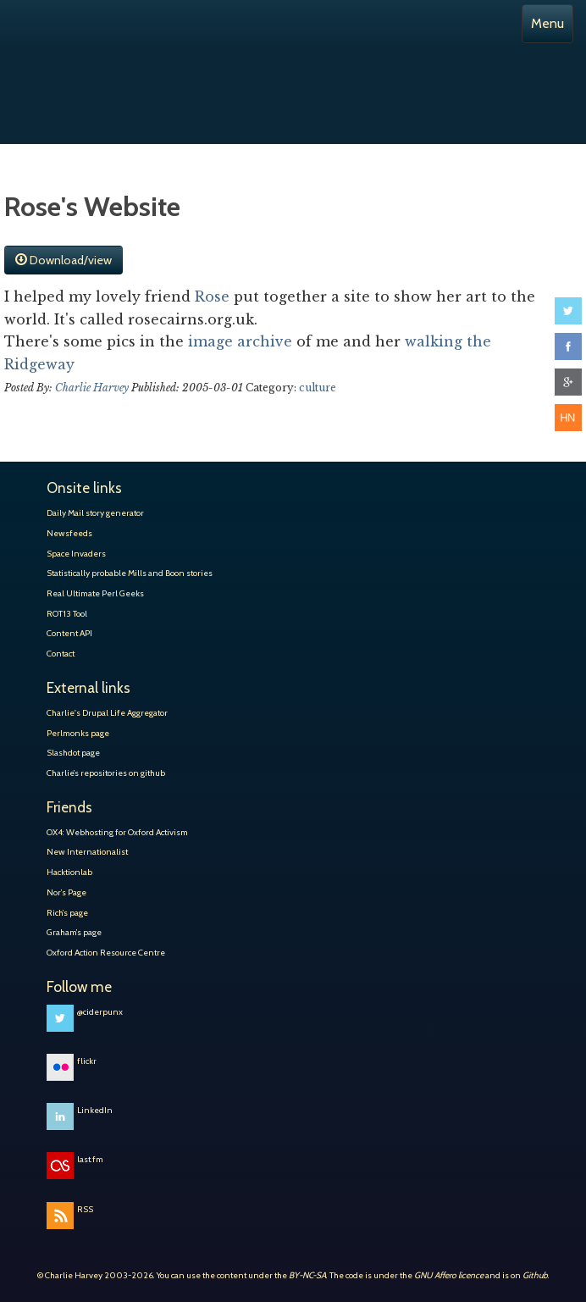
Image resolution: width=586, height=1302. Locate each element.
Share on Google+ (568, 382)
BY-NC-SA (307, 1275)
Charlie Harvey (293, 74)
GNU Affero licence (449, 1275)
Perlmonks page (78, 733)
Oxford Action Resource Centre (106, 952)
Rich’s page (67, 912)
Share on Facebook (568, 346)
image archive (240, 341)
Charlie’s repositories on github (106, 772)
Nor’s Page (66, 892)
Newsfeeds (69, 533)
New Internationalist (87, 851)
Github (535, 1275)
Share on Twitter (568, 310)
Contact (61, 653)
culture (317, 387)
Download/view (63, 260)
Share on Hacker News (568, 417)
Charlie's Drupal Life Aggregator (107, 712)
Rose (214, 296)
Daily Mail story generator (95, 512)
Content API (69, 633)
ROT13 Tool (67, 613)
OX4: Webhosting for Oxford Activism (117, 832)
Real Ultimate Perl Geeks (95, 593)
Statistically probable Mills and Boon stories (130, 573)
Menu (547, 23)
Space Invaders (76, 553)
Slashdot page (73, 752)
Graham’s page (74, 932)
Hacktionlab (69, 872)
